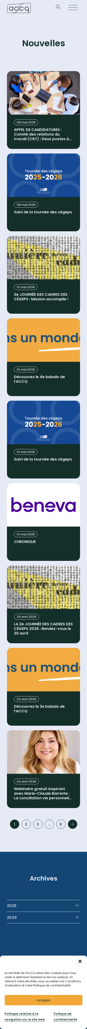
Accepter (43, 1000)
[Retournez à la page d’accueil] (19, 7)
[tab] (43, 906)
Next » (72, 824)
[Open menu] (73, 8)
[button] (80, 961)
